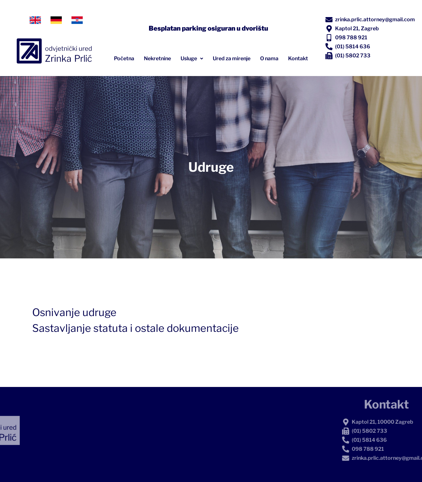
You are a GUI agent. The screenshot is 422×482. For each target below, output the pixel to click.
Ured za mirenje (231, 58)
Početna (124, 58)
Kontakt (298, 58)
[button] (192, 58)
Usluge (192, 58)
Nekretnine (157, 58)
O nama (269, 58)
